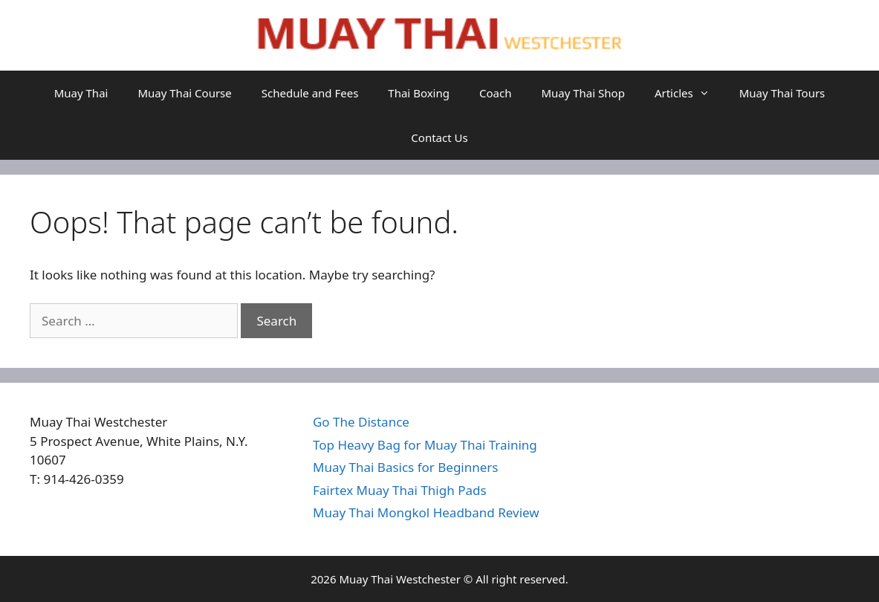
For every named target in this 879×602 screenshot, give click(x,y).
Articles (689, 93)
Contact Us (439, 137)
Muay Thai (81, 92)
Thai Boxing (419, 92)
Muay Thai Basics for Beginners (406, 467)
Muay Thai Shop (582, 92)
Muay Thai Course (184, 92)
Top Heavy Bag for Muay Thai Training (425, 444)
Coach (495, 92)
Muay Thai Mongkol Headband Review (426, 512)
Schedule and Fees (310, 92)
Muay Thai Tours (782, 92)
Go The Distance (361, 421)
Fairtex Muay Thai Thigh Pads (400, 490)
